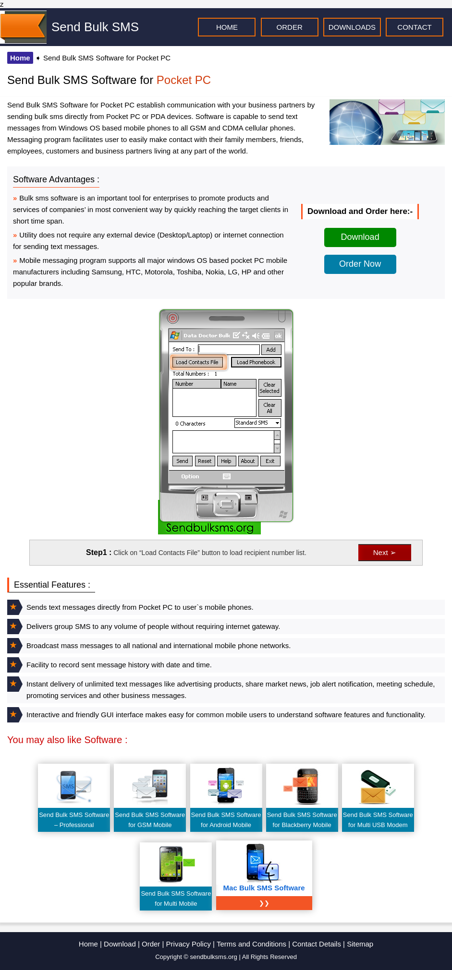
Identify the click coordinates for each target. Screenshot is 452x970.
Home (20, 58)
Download (360, 237)
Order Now (360, 264)
